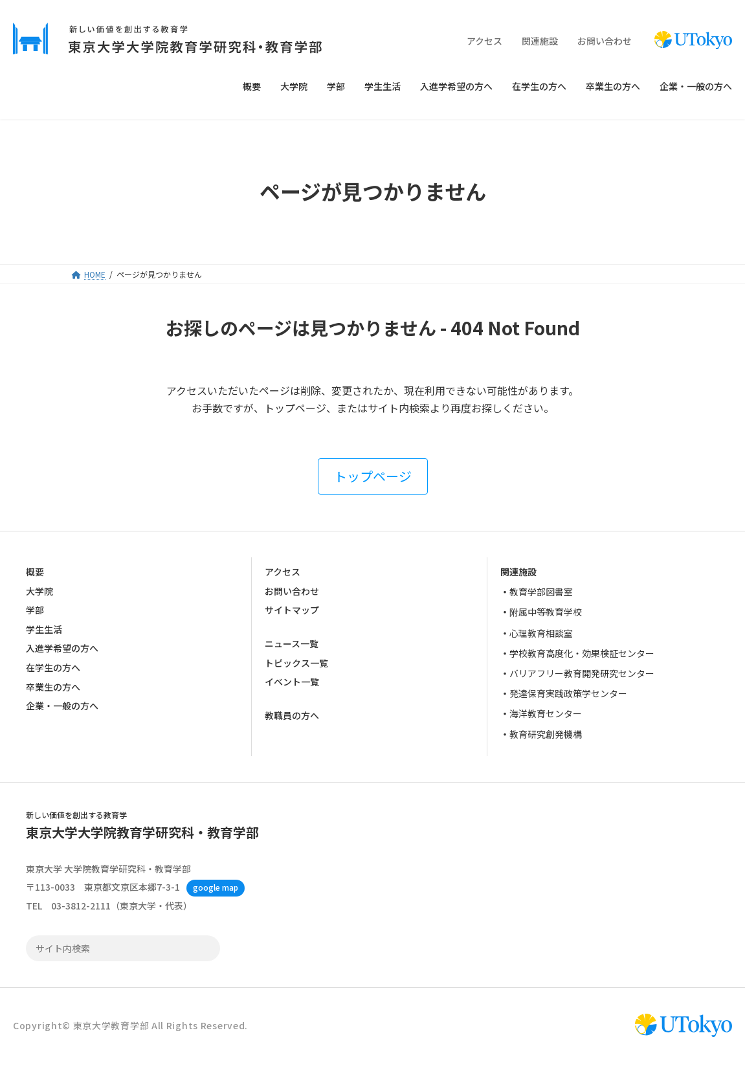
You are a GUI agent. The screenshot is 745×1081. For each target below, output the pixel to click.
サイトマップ (292, 609)
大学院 (39, 591)
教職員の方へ (292, 715)
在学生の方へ (53, 667)
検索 (206, 948)
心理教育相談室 (541, 633)
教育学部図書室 (541, 591)
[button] (373, 476)
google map (215, 887)
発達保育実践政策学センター (568, 693)
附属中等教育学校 (545, 612)
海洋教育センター (545, 714)
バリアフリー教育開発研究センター (581, 673)
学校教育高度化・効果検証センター (581, 653)
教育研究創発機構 (545, 734)
